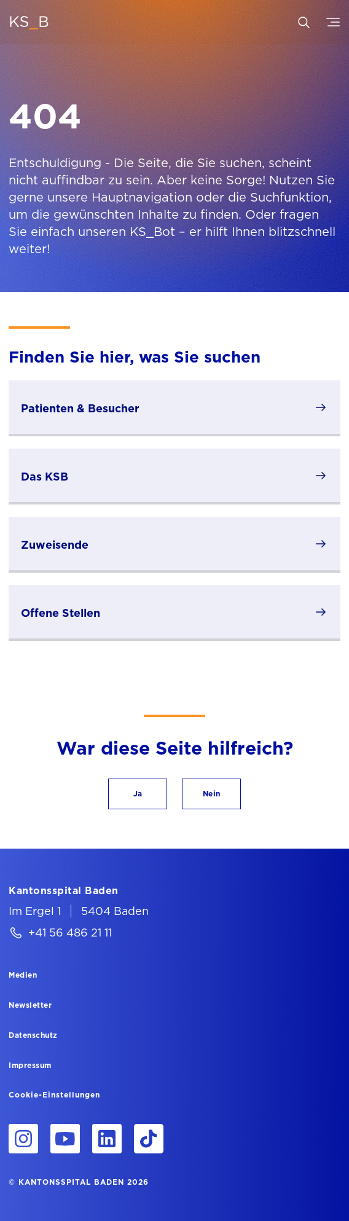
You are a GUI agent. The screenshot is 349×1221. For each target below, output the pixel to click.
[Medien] (23, 975)
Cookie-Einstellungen (54, 1095)
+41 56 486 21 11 (70, 932)
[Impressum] (30, 1065)
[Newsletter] (30, 1005)
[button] (137, 794)
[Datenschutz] (33, 1035)
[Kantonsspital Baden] (64, 890)
